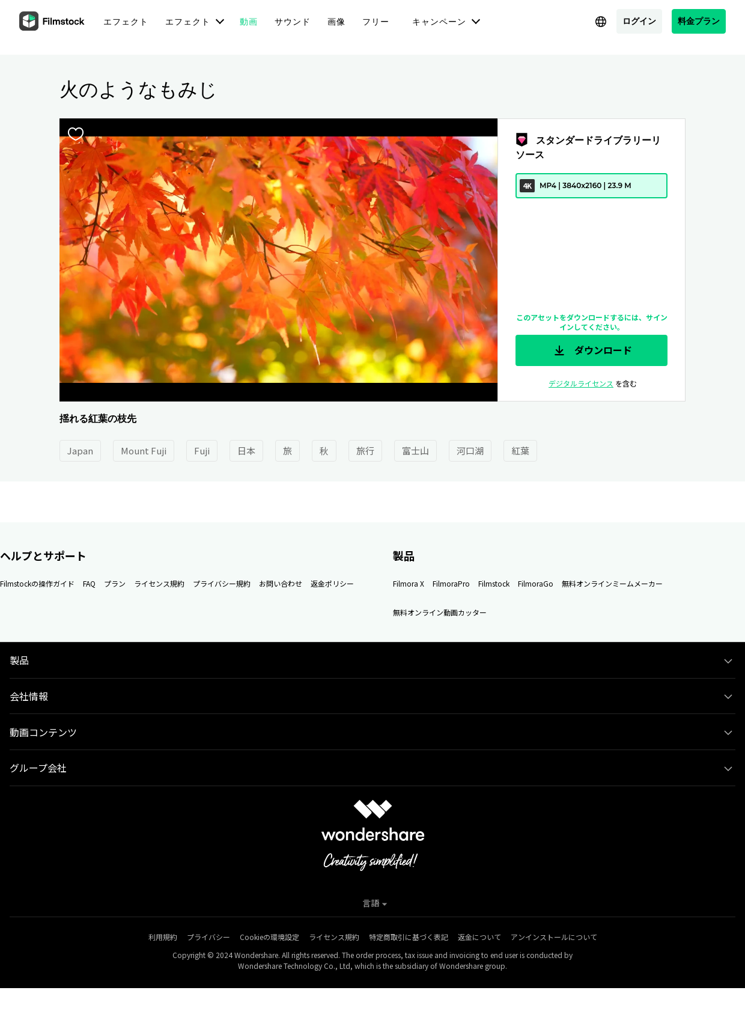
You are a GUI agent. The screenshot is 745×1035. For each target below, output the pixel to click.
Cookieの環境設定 (269, 937)
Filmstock (493, 583)
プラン (115, 583)
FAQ (89, 583)
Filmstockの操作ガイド (37, 583)
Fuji (202, 450)
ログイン (639, 21)
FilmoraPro (451, 583)
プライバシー (208, 937)
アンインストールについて (554, 937)
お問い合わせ (280, 583)
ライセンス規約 (159, 583)
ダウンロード (592, 350)
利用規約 (162, 937)
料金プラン (699, 21)
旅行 (365, 450)
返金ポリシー (332, 583)
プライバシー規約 (222, 583)
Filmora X (408, 583)
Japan (80, 450)
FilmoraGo (535, 583)
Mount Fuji (143, 450)
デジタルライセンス (581, 383)
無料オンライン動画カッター (440, 612)
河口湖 (470, 450)
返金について (479, 937)
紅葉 (520, 450)
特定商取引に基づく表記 (408, 937)
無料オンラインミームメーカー (612, 583)
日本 (246, 450)
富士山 (415, 450)
